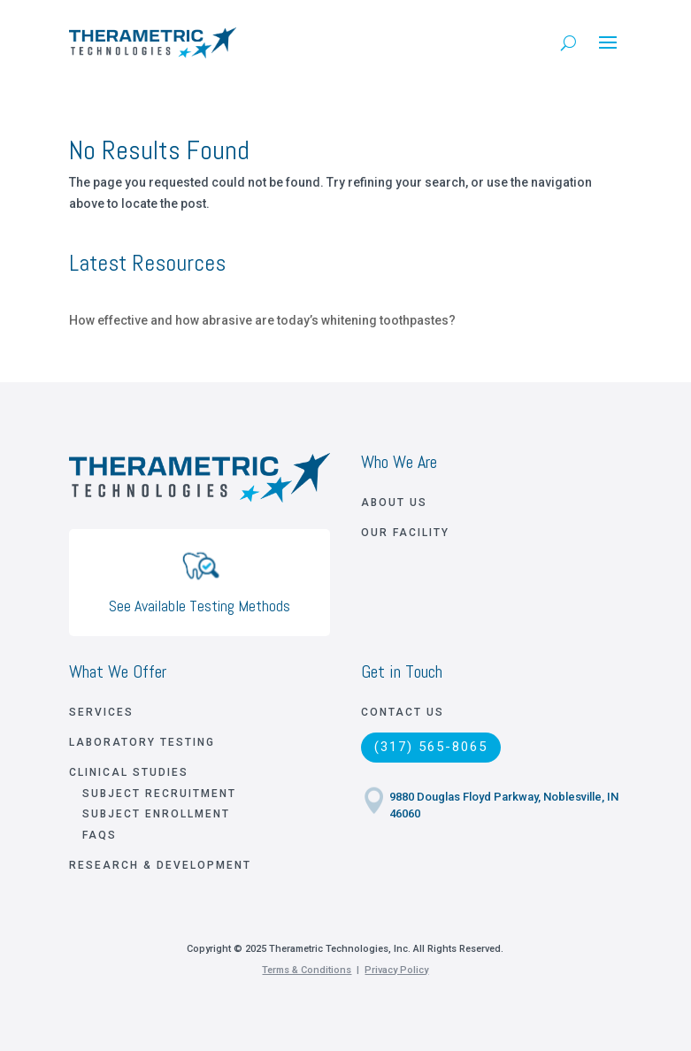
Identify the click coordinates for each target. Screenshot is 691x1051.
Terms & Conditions (306, 970)
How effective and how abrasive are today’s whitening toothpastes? (262, 320)
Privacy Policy (396, 970)
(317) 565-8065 (431, 747)
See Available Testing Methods (199, 605)
